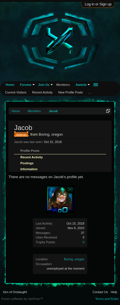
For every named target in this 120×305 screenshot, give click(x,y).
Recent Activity (31, 157)
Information (29, 169)
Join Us (44, 84)
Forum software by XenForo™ (22, 298)
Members (63, 84)
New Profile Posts (70, 92)
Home (10, 84)
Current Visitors (16, 92)
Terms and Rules (107, 298)
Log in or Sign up (98, 4)
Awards (81, 84)
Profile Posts (29, 150)
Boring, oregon (74, 259)
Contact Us (100, 292)
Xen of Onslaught (15, 292)
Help (114, 292)
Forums (25, 84)
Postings (26, 163)
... (90, 92)
